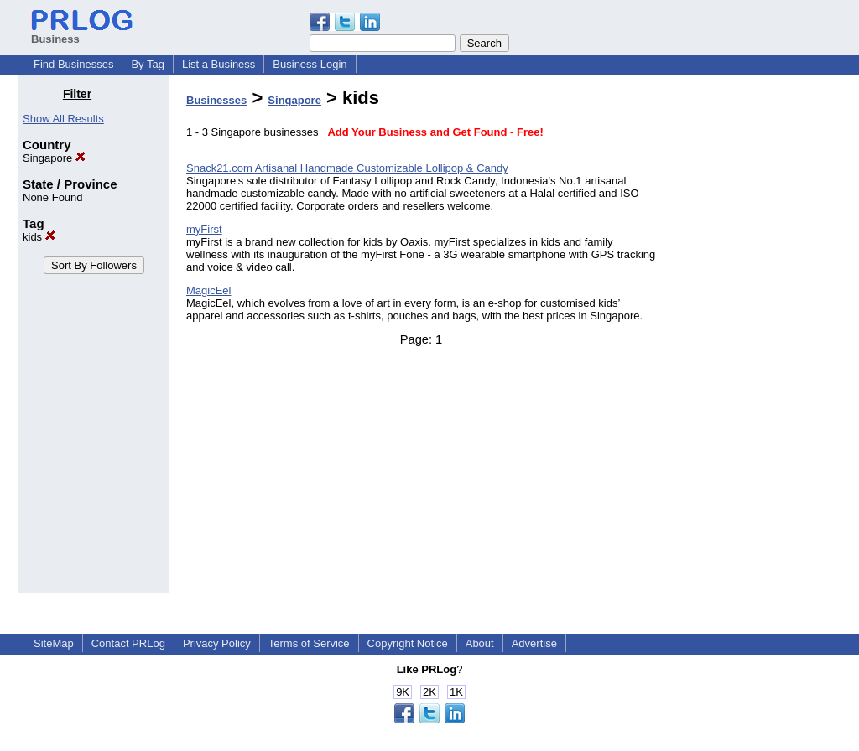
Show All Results (63, 118)
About (480, 643)
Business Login (309, 64)
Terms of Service (309, 643)
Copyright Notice (407, 643)
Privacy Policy (217, 643)
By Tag (147, 64)
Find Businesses (73, 64)
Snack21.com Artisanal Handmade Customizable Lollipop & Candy (347, 168)
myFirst (204, 229)
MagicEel (208, 290)
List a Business (218, 64)
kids (39, 236)
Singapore (54, 158)
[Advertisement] (755, 338)
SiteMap (54, 643)
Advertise (534, 643)
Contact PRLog (128, 643)
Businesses (216, 100)
